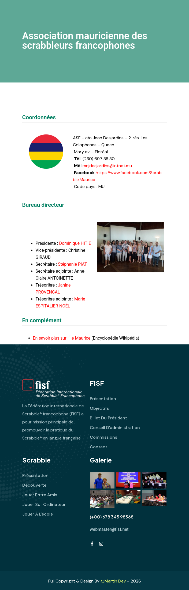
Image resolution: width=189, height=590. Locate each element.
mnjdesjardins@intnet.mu (107, 165)
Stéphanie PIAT (72, 264)
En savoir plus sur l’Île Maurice (62, 338)
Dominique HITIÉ (75, 243)
